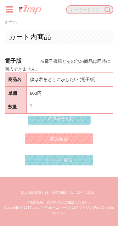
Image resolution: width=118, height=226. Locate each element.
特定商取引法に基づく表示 (73, 193)
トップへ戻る (59, 160)
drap (30, 9)
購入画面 (59, 138)
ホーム (11, 22)
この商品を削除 (59, 118)
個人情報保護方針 (34, 193)
